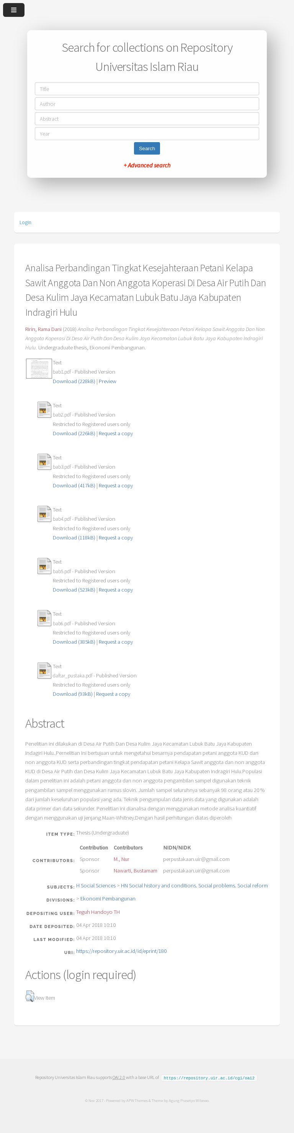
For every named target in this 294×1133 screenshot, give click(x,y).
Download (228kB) (74, 381)
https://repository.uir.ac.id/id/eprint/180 (121, 951)
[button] (29, 996)
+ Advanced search (147, 165)
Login (25, 222)
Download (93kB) (73, 693)
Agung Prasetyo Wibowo (188, 1100)
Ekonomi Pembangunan (108, 898)
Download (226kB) (74, 433)
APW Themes (136, 1100)
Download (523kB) (74, 589)
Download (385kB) (74, 641)
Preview (107, 381)
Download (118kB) (74, 537)
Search (147, 148)
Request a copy (116, 433)
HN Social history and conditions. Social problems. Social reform (194, 885)
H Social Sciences (96, 885)
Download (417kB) (74, 485)
